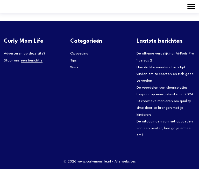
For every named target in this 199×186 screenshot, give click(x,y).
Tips (73, 60)
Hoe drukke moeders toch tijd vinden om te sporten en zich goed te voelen (165, 74)
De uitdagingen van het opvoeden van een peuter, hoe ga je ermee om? (165, 128)
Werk (74, 67)
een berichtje (31, 60)
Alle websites (125, 161)
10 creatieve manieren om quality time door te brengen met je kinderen (164, 108)
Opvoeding (79, 53)
